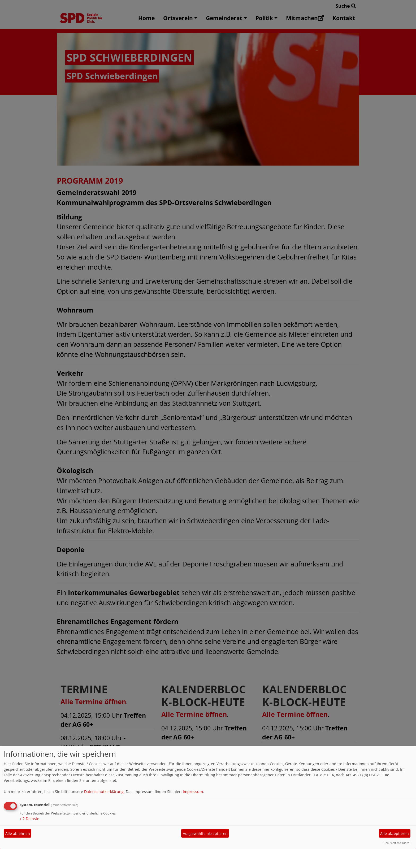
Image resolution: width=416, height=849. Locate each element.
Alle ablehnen (17, 833)
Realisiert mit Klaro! (397, 843)
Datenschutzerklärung (104, 791)
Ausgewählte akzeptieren (205, 833)
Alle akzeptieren (394, 833)
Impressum (193, 791)
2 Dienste (29, 818)
